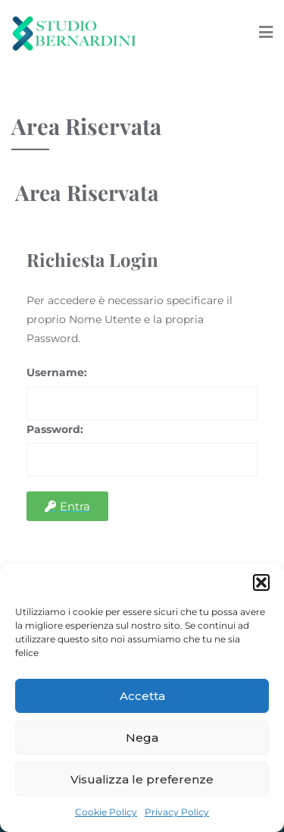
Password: (55, 429)
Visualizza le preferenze (142, 779)
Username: (57, 372)
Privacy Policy (177, 812)
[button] (261, 582)
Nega (142, 737)
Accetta (142, 696)
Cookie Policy (106, 812)
